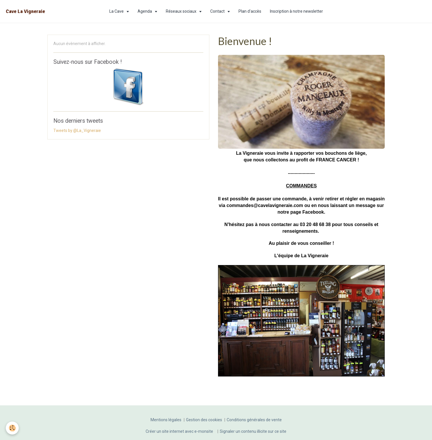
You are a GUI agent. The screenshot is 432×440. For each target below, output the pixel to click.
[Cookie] (12, 428)
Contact (218, 11)
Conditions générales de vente (254, 419)
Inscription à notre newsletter (296, 11)
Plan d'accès (249, 11)
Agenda (145, 11)
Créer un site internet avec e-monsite (179, 431)
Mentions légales (166, 419)
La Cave (117, 11)
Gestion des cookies (204, 419)
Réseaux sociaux (181, 11)
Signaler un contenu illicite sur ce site (253, 431)
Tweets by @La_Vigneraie (77, 130)
